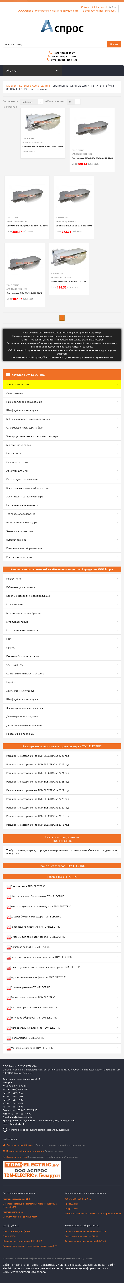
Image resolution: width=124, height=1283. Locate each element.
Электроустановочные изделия (24, 708)
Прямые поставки (33, 1150)
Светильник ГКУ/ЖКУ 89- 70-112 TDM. (42, 146)
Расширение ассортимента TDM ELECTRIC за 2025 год (37, 764)
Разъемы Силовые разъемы (22, 656)
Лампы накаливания (13, 1211)
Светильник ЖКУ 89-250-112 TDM (74, 225)
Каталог (24, 85)
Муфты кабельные (17, 621)
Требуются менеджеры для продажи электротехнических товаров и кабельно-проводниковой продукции (61, 851)
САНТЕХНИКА (14, 664)
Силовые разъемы (17, 462)
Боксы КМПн (9, 1236)
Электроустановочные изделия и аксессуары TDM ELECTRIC (43, 967)
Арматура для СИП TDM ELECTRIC (28, 947)
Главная (11, 85)
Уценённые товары (17, 384)
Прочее (10, 647)
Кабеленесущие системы (20, 587)
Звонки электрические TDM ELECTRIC (30, 997)
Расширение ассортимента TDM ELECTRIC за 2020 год (37, 807)
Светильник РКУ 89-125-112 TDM (24, 293)
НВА (8, 639)
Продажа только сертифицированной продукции (40, 1156)
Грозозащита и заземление (22, 479)
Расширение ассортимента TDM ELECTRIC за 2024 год (37, 773)
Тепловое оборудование (20, 513)
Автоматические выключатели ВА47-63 (85, 1241)
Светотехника (41, 85)
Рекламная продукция (19, 557)
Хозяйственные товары (20, 690)
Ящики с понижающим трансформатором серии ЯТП (30, 1245)
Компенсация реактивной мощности (27, 488)
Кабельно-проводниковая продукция (28, 419)
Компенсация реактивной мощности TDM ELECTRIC (38, 906)
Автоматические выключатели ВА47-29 (85, 1231)
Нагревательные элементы (22, 505)
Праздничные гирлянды (20, 733)
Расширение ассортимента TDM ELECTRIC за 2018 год (37, 824)
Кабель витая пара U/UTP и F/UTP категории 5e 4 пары (93, 1213)
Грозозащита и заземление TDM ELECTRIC (33, 927)
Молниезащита (15, 604)
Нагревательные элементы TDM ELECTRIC (33, 1028)
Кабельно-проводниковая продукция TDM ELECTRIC (39, 957)
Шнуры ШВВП (72, 1208)
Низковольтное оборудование (24, 401)
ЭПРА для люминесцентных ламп (20, 1216)
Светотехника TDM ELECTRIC (25, 886)
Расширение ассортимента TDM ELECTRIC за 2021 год (37, 799)
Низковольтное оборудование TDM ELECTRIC (35, 896)
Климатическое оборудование (24, 548)
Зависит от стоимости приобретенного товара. (44, 1145)
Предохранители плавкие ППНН (81, 1236)
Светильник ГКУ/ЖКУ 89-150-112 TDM (27, 225)
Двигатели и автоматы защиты (24, 725)
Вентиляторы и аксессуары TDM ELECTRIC (33, 1008)
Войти (112, 7)
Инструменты (14, 453)
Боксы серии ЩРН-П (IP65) (16, 1231)
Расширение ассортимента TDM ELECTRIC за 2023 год (37, 781)
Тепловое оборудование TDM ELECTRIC (31, 1018)
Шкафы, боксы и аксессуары (22, 410)
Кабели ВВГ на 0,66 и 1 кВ (78, 1198)
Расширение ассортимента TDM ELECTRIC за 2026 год (37, 755)
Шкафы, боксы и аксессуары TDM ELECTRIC (33, 917)
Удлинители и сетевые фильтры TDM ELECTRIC (36, 977)
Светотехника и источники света (25, 673)
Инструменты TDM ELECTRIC (25, 1038)
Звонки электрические (19, 531)
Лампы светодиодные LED (16, 1198)
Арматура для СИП (17, 470)
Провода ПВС (71, 1203)
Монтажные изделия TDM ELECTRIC (29, 1048)
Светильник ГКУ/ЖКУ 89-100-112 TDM (92, 158)
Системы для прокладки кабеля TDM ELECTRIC (35, 937)
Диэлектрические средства (22, 716)
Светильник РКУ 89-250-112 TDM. (69, 281)
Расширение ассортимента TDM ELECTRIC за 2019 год (37, 816)
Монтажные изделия (18, 445)
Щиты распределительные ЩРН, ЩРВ (22, 1241)
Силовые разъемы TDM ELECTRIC (28, 987)
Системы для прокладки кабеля (24, 427)
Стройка (11, 682)
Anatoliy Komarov (85, 1258)
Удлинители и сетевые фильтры (25, 496)
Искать (114, 44)
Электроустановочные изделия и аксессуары (32, 436)
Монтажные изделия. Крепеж (23, 613)
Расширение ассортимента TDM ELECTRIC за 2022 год (37, 790)
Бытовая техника (16, 539)
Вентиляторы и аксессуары (22, 522)
